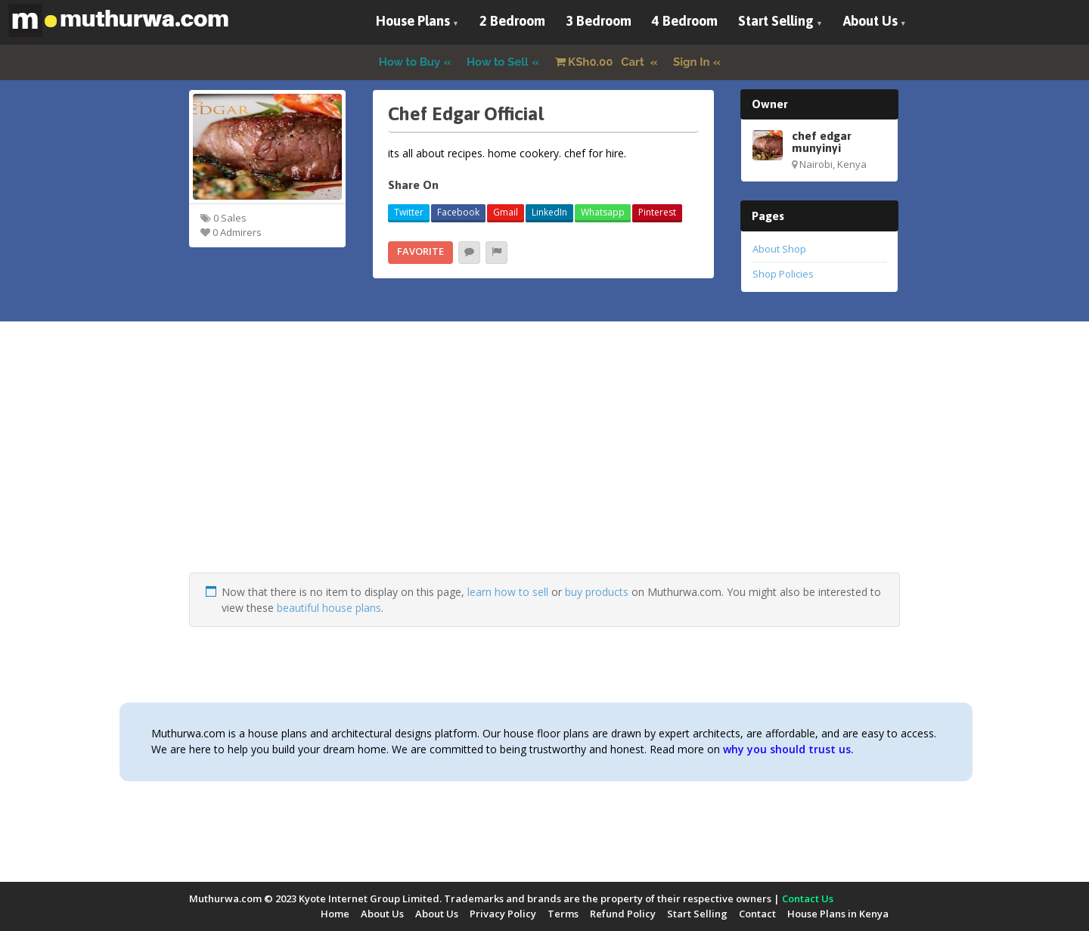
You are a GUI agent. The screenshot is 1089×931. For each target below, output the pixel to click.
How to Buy (410, 62)
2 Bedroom (512, 21)
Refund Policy (623, 913)
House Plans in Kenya (838, 913)
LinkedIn (549, 212)
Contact (757, 913)
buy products (596, 592)
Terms (563, 913)
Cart (601, 62)
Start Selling (776, 21)
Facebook (458, 212)
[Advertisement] (544, 467)
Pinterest (657, 212)
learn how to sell (507, 592)
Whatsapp (603, 212)
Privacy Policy (503, 913)
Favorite (420, 251)
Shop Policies (783, 274)
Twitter (409, 212)
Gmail (505, 212)
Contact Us (807, 898)
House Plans (413, 21)
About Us (870, 21)
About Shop (779, 249)
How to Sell (498, 62)
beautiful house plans (329, 607)
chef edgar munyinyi (822, 141)
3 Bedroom (598, 21)
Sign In (691, 62)
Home (335, 913)
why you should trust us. (788, 749)
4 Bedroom (685, 21)
